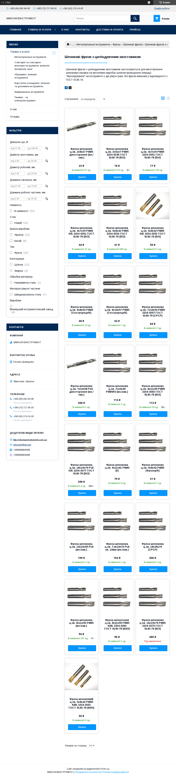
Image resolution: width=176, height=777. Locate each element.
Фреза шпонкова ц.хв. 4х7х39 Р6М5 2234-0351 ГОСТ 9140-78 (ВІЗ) (152, 153)
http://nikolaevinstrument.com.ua (30, 439)
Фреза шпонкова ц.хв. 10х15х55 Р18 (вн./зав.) (81, 546)
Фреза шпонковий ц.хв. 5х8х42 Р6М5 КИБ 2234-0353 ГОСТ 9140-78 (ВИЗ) (81, 703)
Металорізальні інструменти (93, 44)
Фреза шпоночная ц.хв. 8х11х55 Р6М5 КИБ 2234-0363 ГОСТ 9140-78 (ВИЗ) (117, 624)
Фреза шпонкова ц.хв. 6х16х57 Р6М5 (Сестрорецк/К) (117, 310)
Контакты (83, 29)
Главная (15, 29)
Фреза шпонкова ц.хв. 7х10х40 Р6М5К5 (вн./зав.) (117, 389)
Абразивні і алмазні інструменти (26, 76)
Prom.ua (105, 769)
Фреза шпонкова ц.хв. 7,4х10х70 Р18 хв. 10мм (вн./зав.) (117, 546)
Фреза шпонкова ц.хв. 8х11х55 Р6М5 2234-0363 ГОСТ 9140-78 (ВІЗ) (152, 390)
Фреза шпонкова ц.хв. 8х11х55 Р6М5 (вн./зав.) (81, 623)
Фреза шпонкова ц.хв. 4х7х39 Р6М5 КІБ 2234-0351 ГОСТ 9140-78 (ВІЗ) (81, 232)
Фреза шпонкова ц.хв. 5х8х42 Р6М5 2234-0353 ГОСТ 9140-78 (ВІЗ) (117, 232)
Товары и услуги (39, 29)
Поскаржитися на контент (87, 772)
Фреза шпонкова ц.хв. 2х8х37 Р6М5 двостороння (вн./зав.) (81, 153)
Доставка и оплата (109, 29)
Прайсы (135, 29)
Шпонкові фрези (132, 44)
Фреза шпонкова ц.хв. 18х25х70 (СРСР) (153, 546)
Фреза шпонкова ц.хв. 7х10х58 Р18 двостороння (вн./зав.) (81, 390)
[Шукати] (135, 18)
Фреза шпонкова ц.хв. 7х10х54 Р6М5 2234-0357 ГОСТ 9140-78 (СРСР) (152, 311)
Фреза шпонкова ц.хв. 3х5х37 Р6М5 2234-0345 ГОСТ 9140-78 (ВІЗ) (117, 153)
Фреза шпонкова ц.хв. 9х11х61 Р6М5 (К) (117, 467)
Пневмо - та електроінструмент (25, 99)
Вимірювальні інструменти (29, 92)
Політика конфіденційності (115, 772)
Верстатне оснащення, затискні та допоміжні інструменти (32, 85)
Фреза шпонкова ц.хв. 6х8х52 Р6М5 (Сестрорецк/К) (81, 310)
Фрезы (117, 44)
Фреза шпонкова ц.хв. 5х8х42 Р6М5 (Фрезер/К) (152, 467)
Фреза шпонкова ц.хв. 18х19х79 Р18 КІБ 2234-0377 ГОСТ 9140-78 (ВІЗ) (81, 469)
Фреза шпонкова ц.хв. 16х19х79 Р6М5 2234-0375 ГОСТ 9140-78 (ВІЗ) (153, 624)
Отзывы (14, 116)
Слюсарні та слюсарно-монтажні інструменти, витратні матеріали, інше (32, 65)
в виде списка (168, 99)
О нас (65, 29)
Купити (82, 177)
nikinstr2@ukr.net (22, 444)
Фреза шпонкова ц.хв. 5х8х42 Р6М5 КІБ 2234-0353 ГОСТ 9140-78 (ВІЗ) (152, 232)
